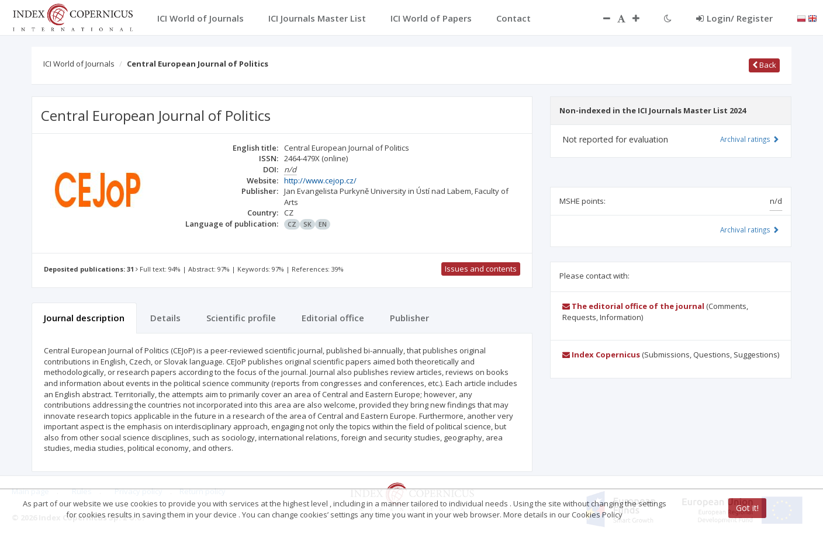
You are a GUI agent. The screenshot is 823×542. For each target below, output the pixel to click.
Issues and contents (481, 268)
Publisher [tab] (409, 318)
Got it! (747, 507)
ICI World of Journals (79, 63)
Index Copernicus (601, 354)
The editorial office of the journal (633, 306)
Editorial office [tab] (333, 318)
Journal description (84, 318)
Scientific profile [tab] (241, 318)
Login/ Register (734, 18)
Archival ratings (749, 139)
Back (764, 65)
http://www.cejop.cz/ (320, 180)
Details (165, 318)
